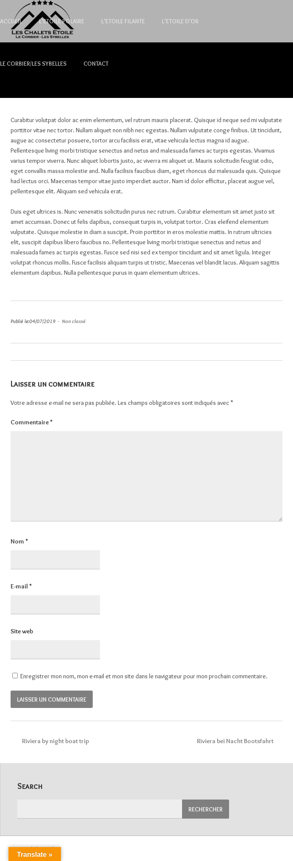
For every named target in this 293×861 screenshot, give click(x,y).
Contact (95, 63)
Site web (22, 631)
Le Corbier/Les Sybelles (33, 63)
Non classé (74, 321)
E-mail (21, 586)
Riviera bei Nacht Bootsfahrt (238, 741)
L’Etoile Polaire (61, 21)
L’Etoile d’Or (180, 21)
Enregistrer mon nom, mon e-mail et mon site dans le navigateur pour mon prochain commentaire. (144, 676)
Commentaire (32, 422)
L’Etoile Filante (123, 21)
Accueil (11, 21)
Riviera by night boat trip (50, 741)
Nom (19, 541)
